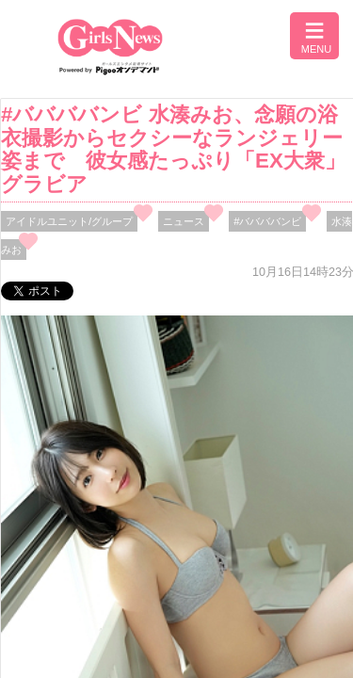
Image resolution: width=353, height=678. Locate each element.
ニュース (183, 221)
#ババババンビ (267, 221)
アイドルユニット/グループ (69, 221)
